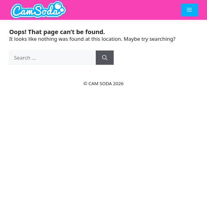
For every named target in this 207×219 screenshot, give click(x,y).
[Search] (105, 57)
